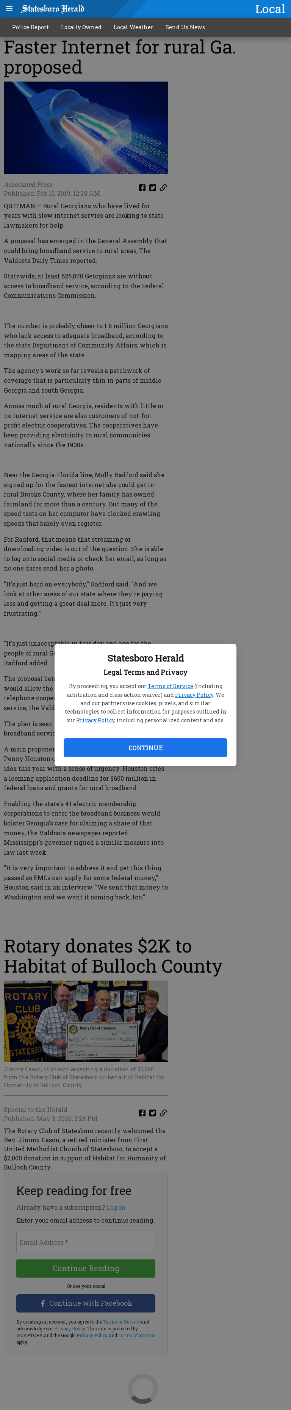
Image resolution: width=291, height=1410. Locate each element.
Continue (145, 748)
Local (270, 8)
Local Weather (133, 27)
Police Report (30, 27)
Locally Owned (81, 27)
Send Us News (185, 27)
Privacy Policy (194, 694)
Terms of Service (170, 686)
